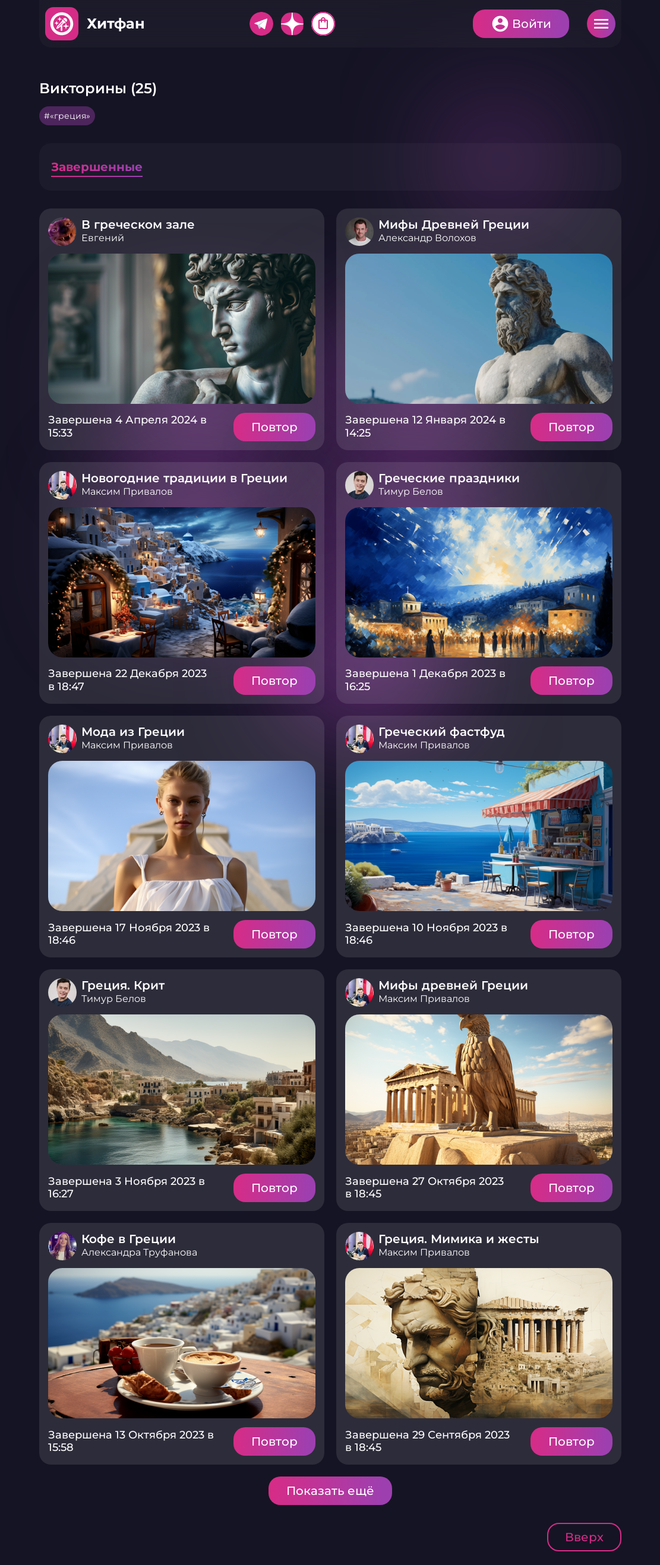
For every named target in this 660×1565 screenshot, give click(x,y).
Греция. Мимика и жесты (458, 1239)
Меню (601, 24)
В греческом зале (138, 224)
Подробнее (182, 329)
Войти (531, 24)
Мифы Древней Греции (453, 224)
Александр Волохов (427, 238)
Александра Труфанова (139, 1252)
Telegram (261, 24)
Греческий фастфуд (441, 732)
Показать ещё (330, 1491)
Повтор (274, 427)
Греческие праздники (449, 478)
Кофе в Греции (128, 1239)
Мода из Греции (133, 732)
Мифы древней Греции (453, 985)
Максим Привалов (127, 491)
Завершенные (97, 167)
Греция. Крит (123, 985)
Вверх (584, 1537)
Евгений (102, 238)
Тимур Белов (410, 491)
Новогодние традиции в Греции (184, 478)
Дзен (292, 24)
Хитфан (116, 23)
